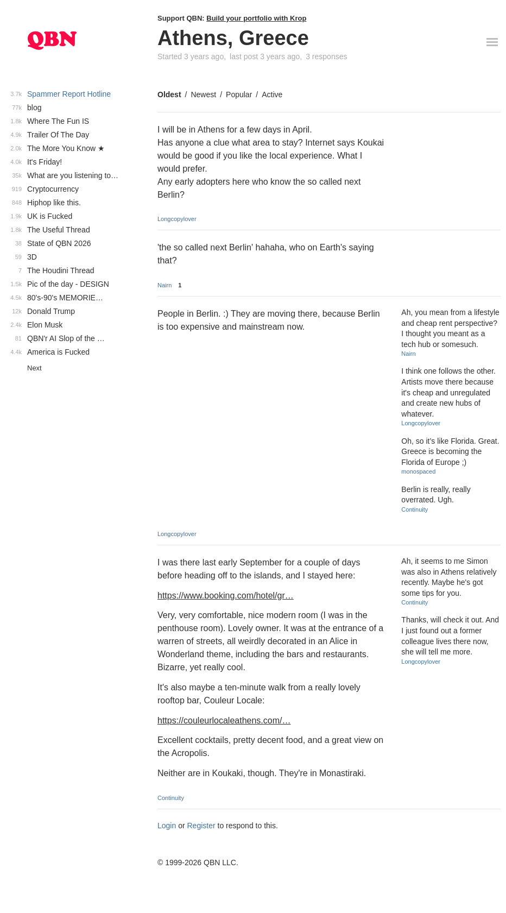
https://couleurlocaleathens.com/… (223, 720)
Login (166, 825)
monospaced (418, 471)
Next (34, 368)
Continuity (414, 509)
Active (272, 94)
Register (201, 825)
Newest (203, 94)
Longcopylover (177, 219)
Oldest (169, 94)
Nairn (164, 285)
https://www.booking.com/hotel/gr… (225, 595)
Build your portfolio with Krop (256, 18)
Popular (239, 94)
